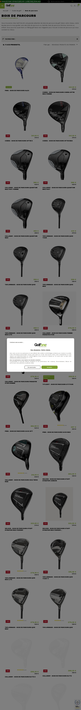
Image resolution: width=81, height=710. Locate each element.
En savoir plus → (32, 367)
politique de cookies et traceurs (18, 357)
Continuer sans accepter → (17, 342)
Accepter (49, 367)
